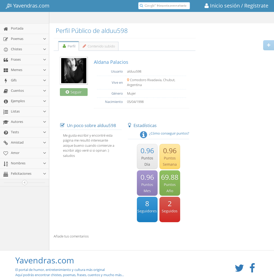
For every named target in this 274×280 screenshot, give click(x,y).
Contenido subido (98, 46)
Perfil (68, 46)
